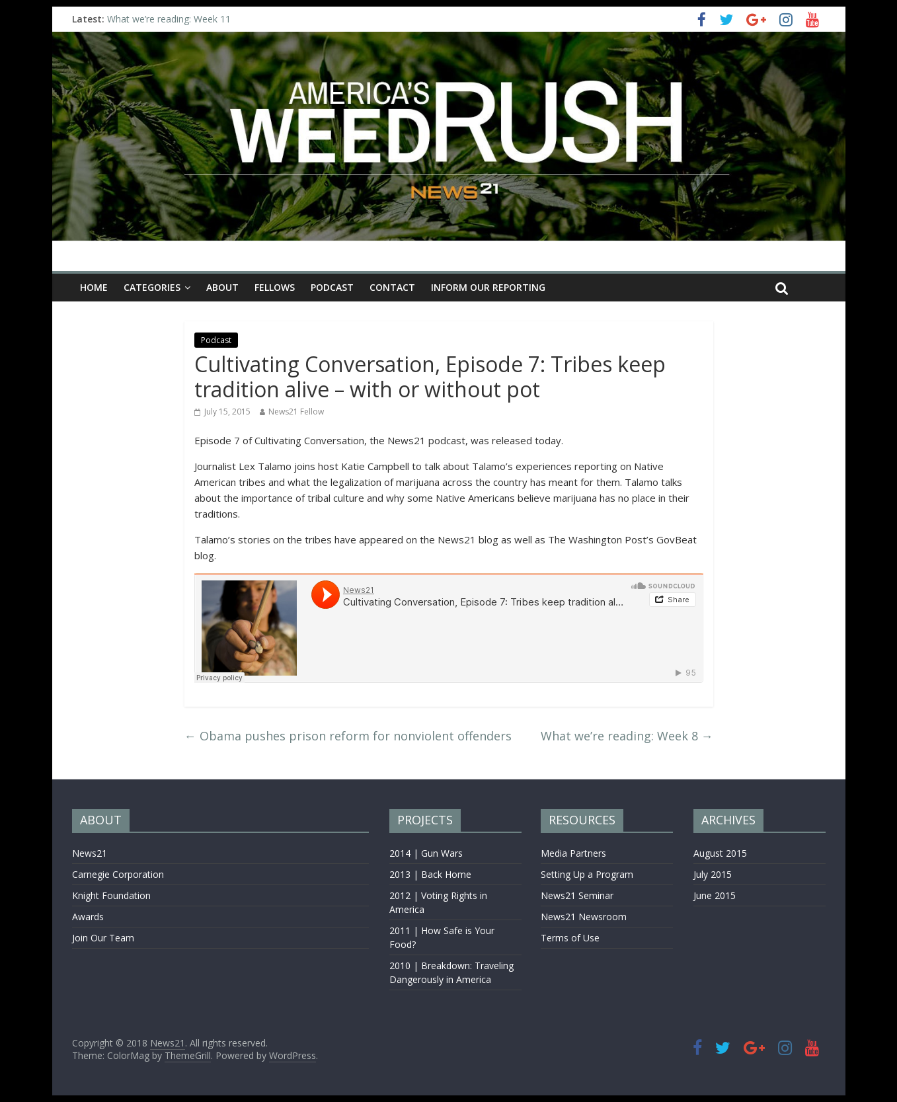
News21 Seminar (577, 895)
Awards (88, 916)
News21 (89, 853)
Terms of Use (570, 937)
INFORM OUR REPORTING (488, 287)
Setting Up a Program (587, 874)
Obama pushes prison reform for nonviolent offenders (348, 736)
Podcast (332, 287)
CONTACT (392, 287)
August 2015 (720, 853)
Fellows (274, 287)
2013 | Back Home (430, 874)
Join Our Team (103, 937)
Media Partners (573, 853)
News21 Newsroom (584, 916)
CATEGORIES (152, 287)
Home (94, 287)
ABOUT (222, 287)
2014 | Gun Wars (426, 853)
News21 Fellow (296, 411)
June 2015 (714, 895)
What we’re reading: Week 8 (627, 736)
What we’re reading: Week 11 (169, 19)
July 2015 (712, 874)
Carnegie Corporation (118, 874)
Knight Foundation (111, 895)
